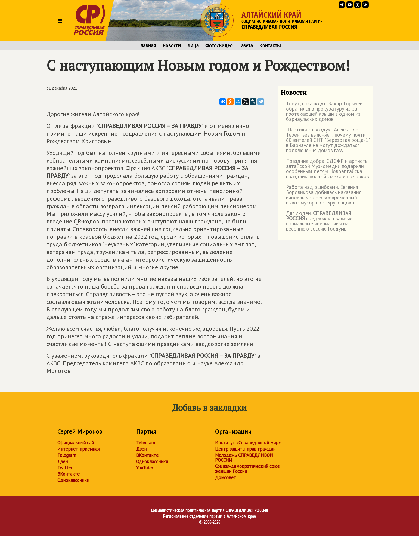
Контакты (270, 45)
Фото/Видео (219, 45)
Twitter (64, 467)
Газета (246, 45)
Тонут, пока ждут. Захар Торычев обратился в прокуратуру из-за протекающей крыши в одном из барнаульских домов (321, 111)
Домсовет (225, 477)
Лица (193, 45)
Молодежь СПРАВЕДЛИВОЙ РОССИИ (244, 458)
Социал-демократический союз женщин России (247, 469)
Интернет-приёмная (78, 448)
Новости (172, 45)
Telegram (66, 455)
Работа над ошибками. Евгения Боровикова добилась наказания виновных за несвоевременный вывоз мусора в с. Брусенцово (321, 195)
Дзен (62, 461)
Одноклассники (73, 480)
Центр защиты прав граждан (245, 448)
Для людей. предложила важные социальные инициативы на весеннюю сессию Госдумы (317, 221)
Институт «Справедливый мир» (248, 442)
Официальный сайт (76, 442)
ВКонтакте (68, 473)
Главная (147, 45)
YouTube (144, 467)
